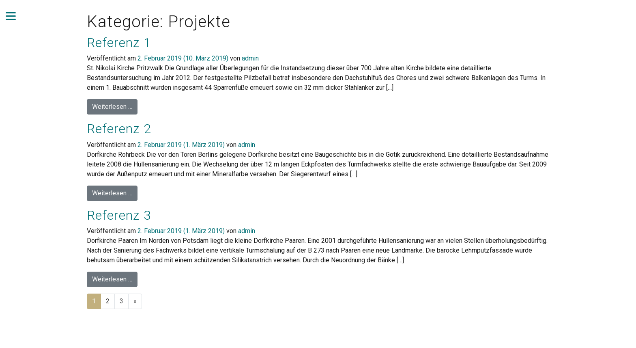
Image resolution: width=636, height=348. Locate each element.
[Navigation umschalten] (10, 15)
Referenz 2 (119, 128)
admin (250, 58)
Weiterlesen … (115, 106)
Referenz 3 (119, 215)
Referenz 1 (119, 42)
